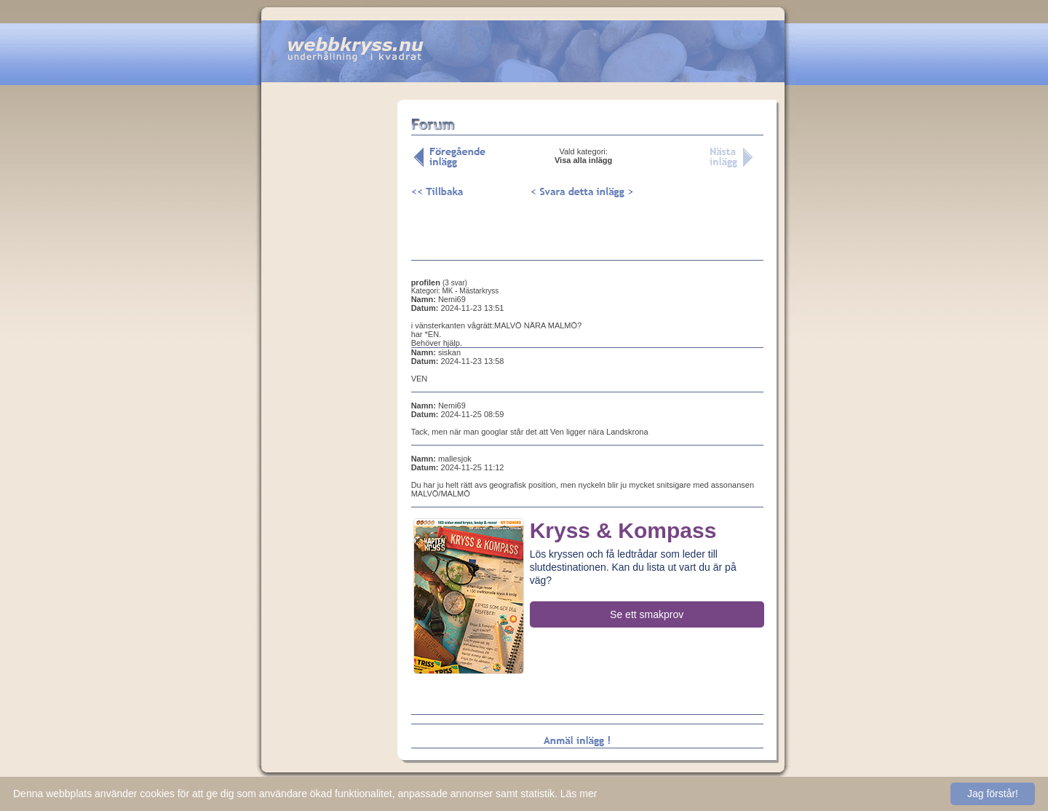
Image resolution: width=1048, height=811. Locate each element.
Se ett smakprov (646, 614)
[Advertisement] (329, 326)
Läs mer (579, 793)
